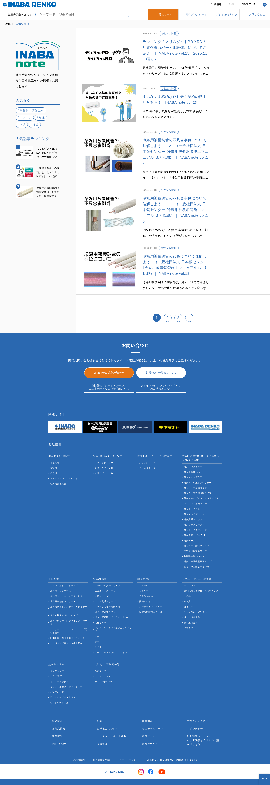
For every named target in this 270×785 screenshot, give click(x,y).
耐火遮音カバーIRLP (194, 523)
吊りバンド (190, 574)
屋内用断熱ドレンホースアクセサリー (68, 597)
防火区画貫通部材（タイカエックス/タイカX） (200, 446)
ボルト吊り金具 (192, 605)
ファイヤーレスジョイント (64, 467)
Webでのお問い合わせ (109, 361)
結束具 (187, 590)
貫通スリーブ (101, 584)
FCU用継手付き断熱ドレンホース (67, 626)
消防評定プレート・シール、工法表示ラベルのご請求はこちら (109, 375)
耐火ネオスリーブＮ (194, 513)
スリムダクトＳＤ (104, 451)
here (179, 769)
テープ (98, 630)
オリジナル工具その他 (106, 653)
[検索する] (123, 14)
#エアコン (25, 117)
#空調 (22, 124)
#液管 (35, 124)
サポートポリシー (127, 748)
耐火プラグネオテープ (195, 518)
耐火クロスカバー (193, 455)
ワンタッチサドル (59, 691)
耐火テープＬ (191, 529)
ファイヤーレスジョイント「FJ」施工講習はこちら (161, 375)
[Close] (264, 779)
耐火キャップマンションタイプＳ (201, 486)
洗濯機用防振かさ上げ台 (152, 600)
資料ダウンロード (152, 732)
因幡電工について (107, 717)
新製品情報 (58, 717)
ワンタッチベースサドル (62, 685)
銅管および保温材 (59, 444)
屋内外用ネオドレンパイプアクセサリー (68, 611)
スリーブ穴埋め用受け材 (196, 555)
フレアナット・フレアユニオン (111, 640)
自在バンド (190, 595)
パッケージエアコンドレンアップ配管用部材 (68, 619)
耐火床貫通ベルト (193, 460)
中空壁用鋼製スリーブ (195, 539)
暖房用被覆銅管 (58, 472)
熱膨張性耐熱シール (194, 544)
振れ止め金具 (191, 611)
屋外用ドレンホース (60, 579)
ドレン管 (53, 567)
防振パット (145, 590)
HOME (6, 24)
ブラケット (189, 616)
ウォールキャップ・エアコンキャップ (113, 618)
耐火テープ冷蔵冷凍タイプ (197, 481)
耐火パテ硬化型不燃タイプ (198, 550)
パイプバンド (57, 680)
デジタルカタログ (197, 709)
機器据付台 (144, 567)
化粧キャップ (102, 611)
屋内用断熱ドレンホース (62, 590)
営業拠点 (147, 709)
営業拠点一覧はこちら (161, 361)
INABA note (59, 732)
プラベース (145, 579)
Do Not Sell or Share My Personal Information (171, 748)
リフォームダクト (59, 670)
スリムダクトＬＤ (104, 461)
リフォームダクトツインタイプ (66, 675)
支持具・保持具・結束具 (196, 567)
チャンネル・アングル (195, 600)
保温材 (53, 456)
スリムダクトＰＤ (148, 451)
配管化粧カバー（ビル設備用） (156, 444)
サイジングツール (104, 670)
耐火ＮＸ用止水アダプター (198, 471)
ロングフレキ (57, 659)
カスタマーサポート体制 (111, 724)
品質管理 (102, 732)
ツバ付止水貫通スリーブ (107, 574)
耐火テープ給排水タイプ (196, 534)
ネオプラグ (100, 659)
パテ (97, 625)
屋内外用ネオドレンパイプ (64, 603)
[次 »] (189, 306)
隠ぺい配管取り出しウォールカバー (113, 605)
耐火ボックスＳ (192, 497)
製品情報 (216, 4)
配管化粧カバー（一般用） (109, 444)
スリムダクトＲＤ (148, 456)
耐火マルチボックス (194, 502)
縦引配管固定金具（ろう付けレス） (202, 579)
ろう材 (53, 461)
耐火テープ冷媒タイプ (195, 476)
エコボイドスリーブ (105, 579)
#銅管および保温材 (31, 110)
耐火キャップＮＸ (193, 465)
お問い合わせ (195, 717)
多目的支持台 (146, 584)
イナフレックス (103, 664)
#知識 (41, 117)
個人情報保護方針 (100, 748)
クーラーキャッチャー (150, 595)
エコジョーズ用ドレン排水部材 (66, 631)
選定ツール (148, 724)
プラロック (145, 574)
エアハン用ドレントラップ (64, 574)
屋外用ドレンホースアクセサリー (67, 584)
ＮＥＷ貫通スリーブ (105, 590)
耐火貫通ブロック (193, 508)
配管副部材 (99, 567)
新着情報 (57, 724)
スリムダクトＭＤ (104, 456)
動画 (232, 4)
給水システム (56, 653)
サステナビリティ (152, 717)
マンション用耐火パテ (195, 492)
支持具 (187, 584)
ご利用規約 (77, 748)
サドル (98, 635)
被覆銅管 (54, 451)
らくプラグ (56, 664)
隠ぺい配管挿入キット (106, 600)
